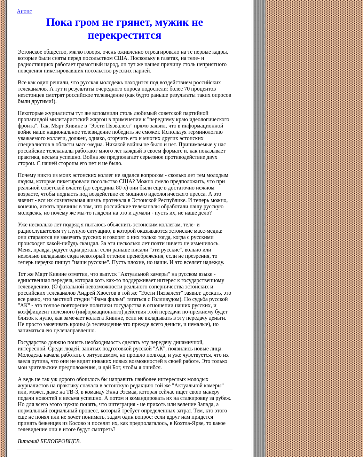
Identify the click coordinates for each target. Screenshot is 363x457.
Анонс (24, 11)
